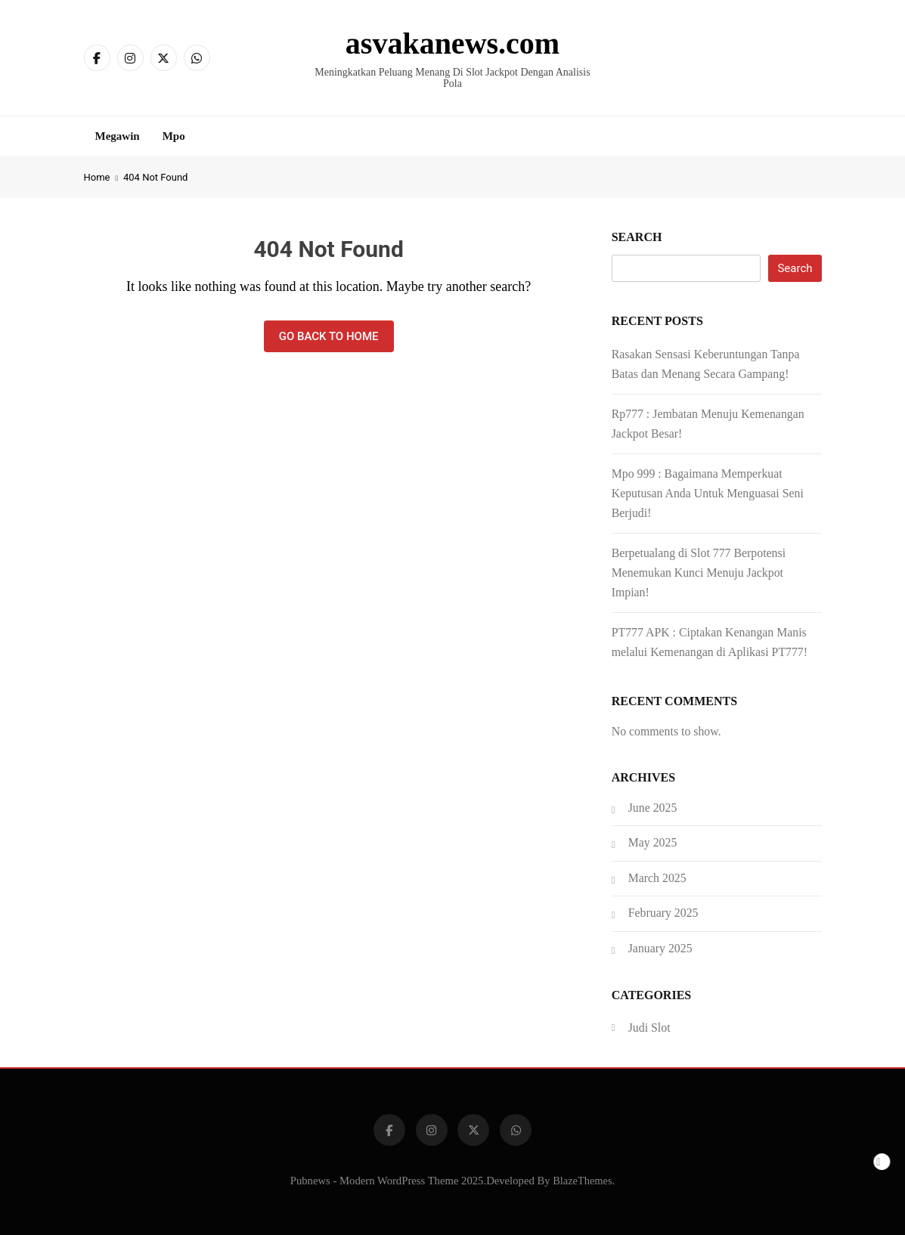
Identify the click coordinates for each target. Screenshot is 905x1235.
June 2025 (652, 807)
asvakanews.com (452, 43)
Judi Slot (649, 1027)
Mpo (174, 136)
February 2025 (663, 912)
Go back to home (329, 336)
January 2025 (660, 948)
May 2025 (652, 842)
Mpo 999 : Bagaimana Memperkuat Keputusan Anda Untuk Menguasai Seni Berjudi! (708, 493)
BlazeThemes (582, 1181)
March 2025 (657, 877)
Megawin (117, 136)
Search (637, 237)
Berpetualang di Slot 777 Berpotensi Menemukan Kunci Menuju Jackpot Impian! (699, 572)
